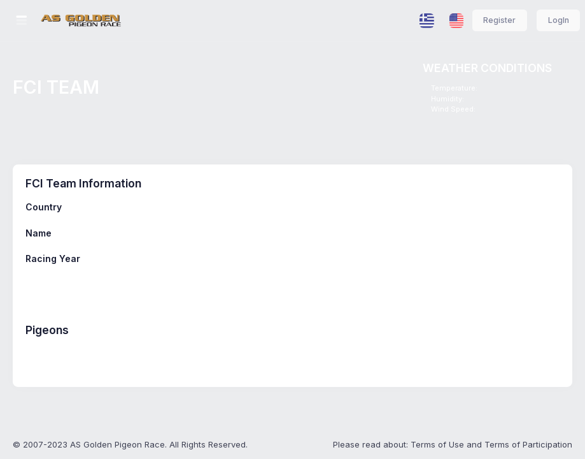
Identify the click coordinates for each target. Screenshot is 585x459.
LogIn (558, 20)
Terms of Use (437, 444)
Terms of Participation (528, 444)
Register (499, 20)
